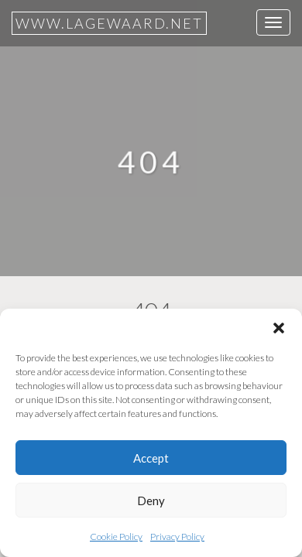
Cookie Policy (116, 536)
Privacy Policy (177, 536)
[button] (279, 328)
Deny (151, 500)
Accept (151, 458)
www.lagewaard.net (109, 23)
